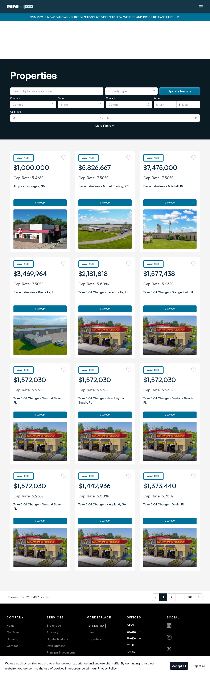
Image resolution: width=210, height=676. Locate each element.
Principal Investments (61, 614)
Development (56, 608)
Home (11, 587)
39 (190, 559)
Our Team (13, 594)
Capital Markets (57, 601)
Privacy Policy (16, 628)
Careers (12, 601)
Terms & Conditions (20, 621)
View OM (40, 164)
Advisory (52, 594)
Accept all (179, 666)
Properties (94, 601)
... (180, 559)
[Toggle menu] (200, 6)
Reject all (199, 666)
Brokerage (54, 587)
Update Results (180, 53)
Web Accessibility (19, 635)
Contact (12, 608)
